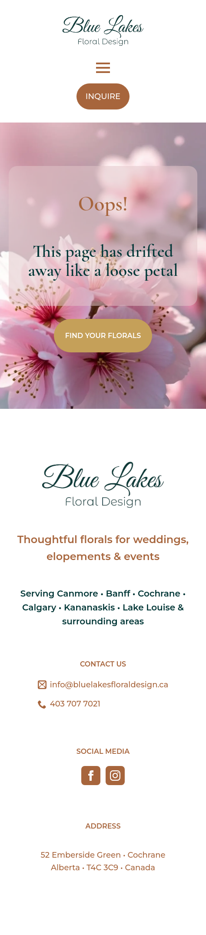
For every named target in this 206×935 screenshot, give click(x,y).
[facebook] (90, 775)
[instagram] (115, 775)
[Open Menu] (103, 68)
